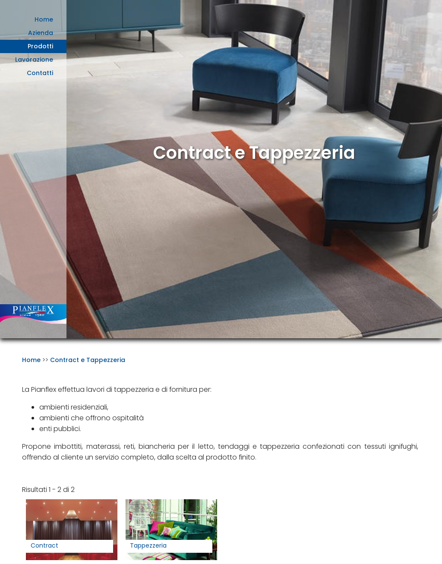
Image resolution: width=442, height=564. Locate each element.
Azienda (40, 32)
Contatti (40, 73)
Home (44, 19)
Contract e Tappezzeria (87, 360)
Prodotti (40, 46)
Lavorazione (34, 59)
